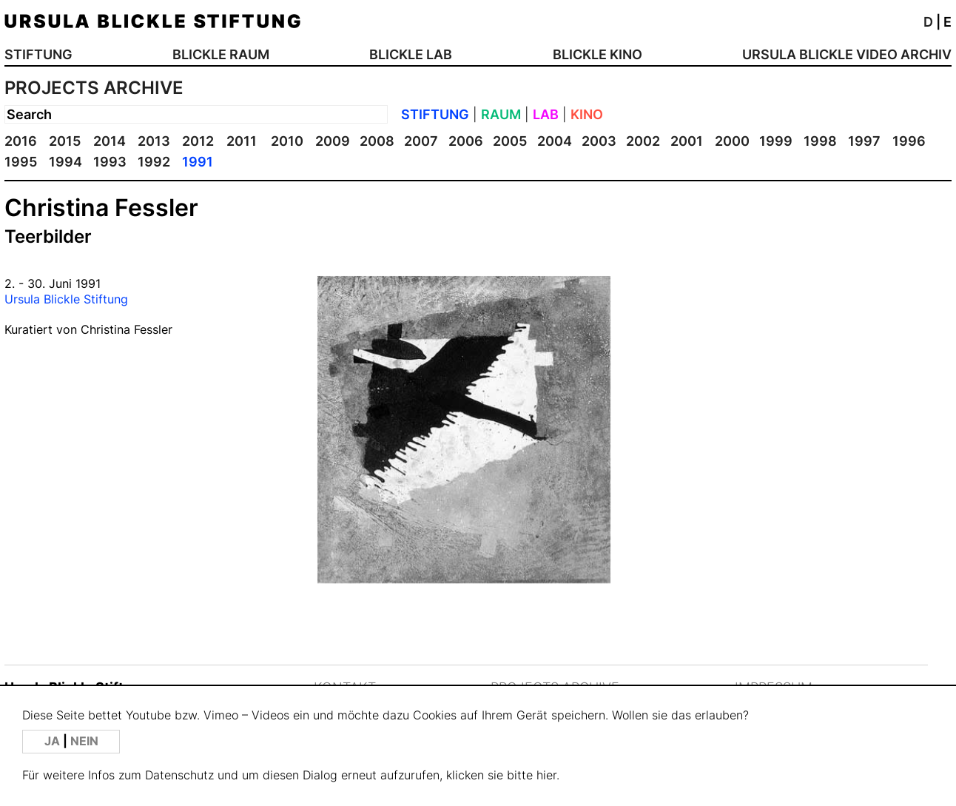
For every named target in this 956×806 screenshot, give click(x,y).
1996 (909, 141)
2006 (465, 141)
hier (546, 775)
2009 (332, 141)
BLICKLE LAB (410, 54)
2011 (241, 141)
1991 (197, 161)
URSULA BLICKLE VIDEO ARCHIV (847, 54)
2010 (287, 141)
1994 (65, 161)
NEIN (84, 741)
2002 (643, 141)
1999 (775, 141)
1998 (820, 141)
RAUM (501, 114)
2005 (510, 141)
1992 (154, 161)
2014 (109, 141)
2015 (65, 141)
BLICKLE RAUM (220, 54)
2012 (198, 141)
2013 (154, 141)
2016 (20, 141)
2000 (732, 141)
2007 (421, 141)
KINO (586, 114)
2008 (377, 141)
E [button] (947, 22)
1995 (20, 161)
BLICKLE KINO (597, 54)
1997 (864, 141)
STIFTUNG (38, 54)
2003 (599, 141)
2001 (686, 141)
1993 (110, 161)
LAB (546, 114)
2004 (554, 141)
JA (53, 741)
